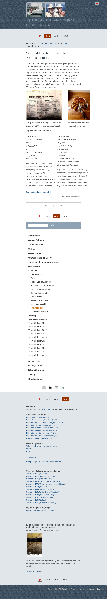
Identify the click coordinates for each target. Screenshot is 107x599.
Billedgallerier (35, 365)
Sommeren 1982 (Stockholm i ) (40, 497)
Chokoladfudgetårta (39, 311)
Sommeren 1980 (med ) (40, 489)
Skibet (31, 249)
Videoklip (32, 316)
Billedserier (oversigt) (37, 319)
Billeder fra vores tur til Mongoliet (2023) (41, 425)
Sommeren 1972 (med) (36, 474)
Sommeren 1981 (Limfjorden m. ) (42, 492)
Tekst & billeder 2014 (37, 341)
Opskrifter (64, 43)
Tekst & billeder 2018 (37, 326)
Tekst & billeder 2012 (37, 348)
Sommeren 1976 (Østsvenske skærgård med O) (46, 484)
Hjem (40, 43)
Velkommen (34, 235)
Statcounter (32, 457)
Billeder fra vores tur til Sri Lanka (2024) (41, 433)
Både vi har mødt (36, 370)
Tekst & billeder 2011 (37, 351)
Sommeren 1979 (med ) (36, 487)
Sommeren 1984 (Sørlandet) (37, 500)
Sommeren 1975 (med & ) (39, 479)
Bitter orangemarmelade (41, 289)
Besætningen (35, 253)
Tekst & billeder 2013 (37, 344)
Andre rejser (34, 361)
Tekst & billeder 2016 (37, 334)
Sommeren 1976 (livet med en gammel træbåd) (43, 481)
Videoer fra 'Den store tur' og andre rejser (41, 446)
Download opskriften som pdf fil (38, 192)
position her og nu (43, 409)
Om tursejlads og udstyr (40, 258)
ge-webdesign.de (87, 589)
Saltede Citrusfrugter (39, 293)
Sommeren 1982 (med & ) (40, 495)
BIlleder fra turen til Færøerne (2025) (40, 438)
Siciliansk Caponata (39, 300)
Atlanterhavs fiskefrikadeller (42, 285)
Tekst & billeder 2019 (37, 323)
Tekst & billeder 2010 (37, 355)
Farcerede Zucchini (39, 304)
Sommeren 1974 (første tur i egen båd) (40, 476)
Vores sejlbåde (35, 244)
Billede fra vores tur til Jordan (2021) (39, 417)
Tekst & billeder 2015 (37, 337)
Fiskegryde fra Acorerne (41, 282)
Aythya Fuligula (36, 240)
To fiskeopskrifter (38, 274)
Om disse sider (35, 379)
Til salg (31, 374)
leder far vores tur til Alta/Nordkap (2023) (43, 428)
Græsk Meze (36, 297)
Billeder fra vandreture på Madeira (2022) (41, 420)
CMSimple (63, 589)
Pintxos (34, 278)
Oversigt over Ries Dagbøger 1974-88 (40, 510)
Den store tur (51, 43)
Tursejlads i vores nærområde (43, 262)
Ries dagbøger (31, 451)
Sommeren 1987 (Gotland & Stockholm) (41, 503)
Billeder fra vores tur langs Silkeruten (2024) (42, 436)
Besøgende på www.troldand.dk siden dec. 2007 (44, 462)
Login (99, 589)
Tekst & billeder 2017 (37, 330)
